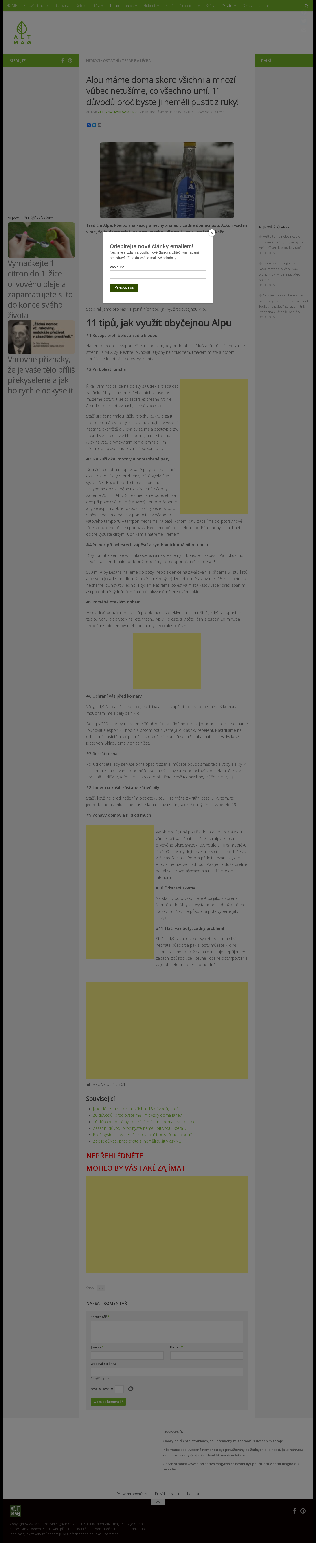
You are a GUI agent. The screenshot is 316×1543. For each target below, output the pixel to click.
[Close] (211, 232)
